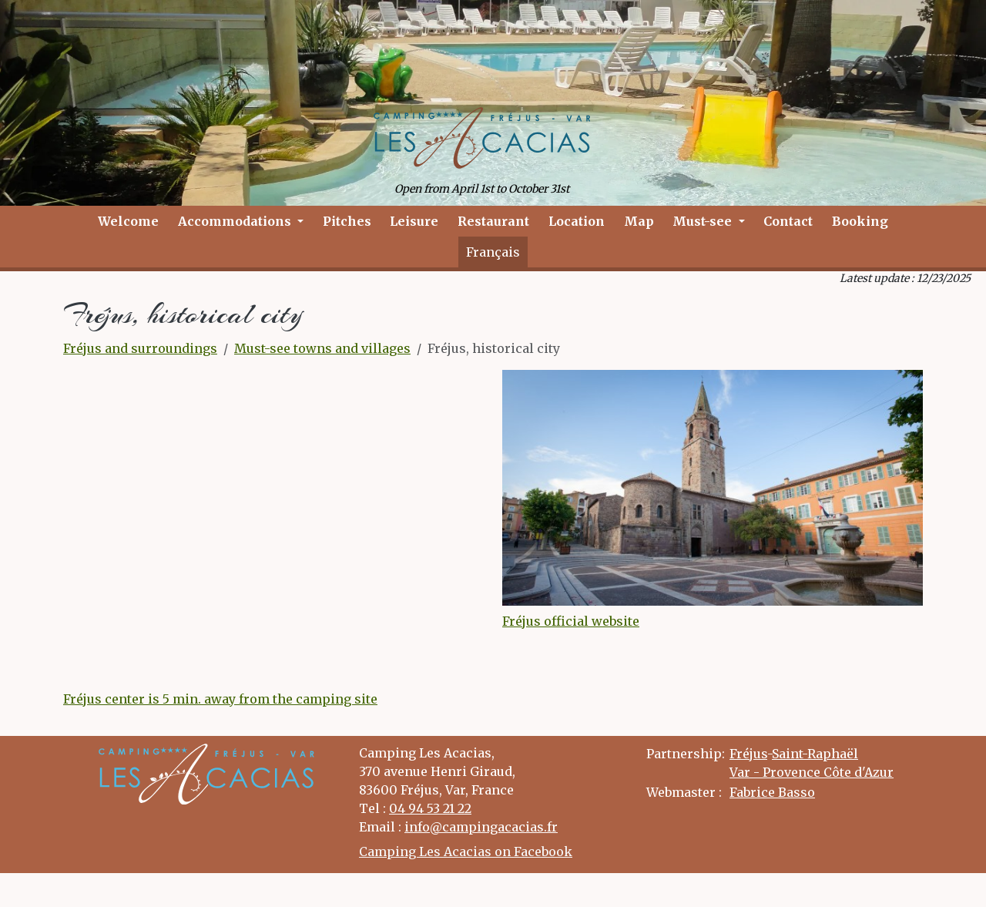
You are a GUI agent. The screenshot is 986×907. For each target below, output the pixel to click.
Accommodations (236, 221)
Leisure (414, 221)
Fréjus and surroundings (140, 348)
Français (493, 252)
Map (639, 221)
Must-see (703, 221)
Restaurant (493, 221)
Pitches (347, 221)
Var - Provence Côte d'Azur (811, 772)
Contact (788, 221)
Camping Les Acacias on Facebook (465, 851)
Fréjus (748, 753)
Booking (860, 221)
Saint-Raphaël (815, 753)
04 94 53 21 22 (430, 808)
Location (576, 221)
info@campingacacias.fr (481, 827)
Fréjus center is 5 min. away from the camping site (220, 699)
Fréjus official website (570, 621)
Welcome (128, 221)
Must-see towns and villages (322, 348)
